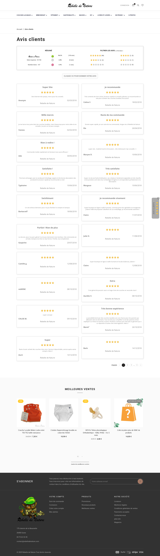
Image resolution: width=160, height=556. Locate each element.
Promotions (86, 501)
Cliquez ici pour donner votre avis (80, 76)
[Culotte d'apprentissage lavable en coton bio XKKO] (63, 412)
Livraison (117, 501)
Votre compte (56, 497)
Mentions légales (120, 505)
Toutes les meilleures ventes (80, 464)
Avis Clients (154, 208)
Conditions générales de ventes (126, 508)
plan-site (117, 519)
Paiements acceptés (121, 512)
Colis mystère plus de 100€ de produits (128, 431)
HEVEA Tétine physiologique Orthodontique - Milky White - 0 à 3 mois (96, 432)
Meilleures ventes (80, 389)
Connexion (124, 5)
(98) (97, 55)
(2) (97, 60)
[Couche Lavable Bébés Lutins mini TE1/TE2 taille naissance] (31, 412)
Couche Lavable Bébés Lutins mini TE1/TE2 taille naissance (31, 431)
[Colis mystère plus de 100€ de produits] (128, 412)
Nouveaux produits (89, 505)
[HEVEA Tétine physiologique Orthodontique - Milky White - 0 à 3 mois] (96, 412)
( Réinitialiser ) (119, 50)
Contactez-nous (120, 515)
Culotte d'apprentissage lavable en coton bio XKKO (64, 431)
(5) (127, 55)
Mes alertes (53, 512)
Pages (114, 365)
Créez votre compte (56, 508)
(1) (127, 60)
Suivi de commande (56, 501)
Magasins (117, 522)
